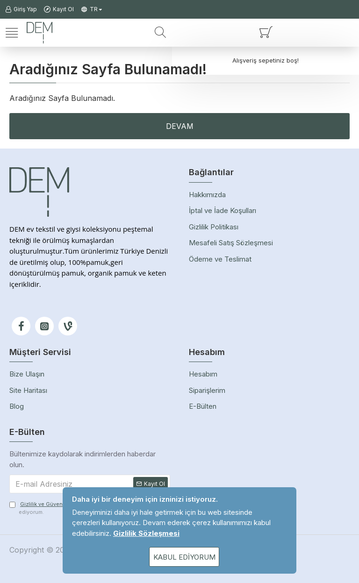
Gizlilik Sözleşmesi (146, 533)
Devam (180, 126)
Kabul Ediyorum (184, 557)
